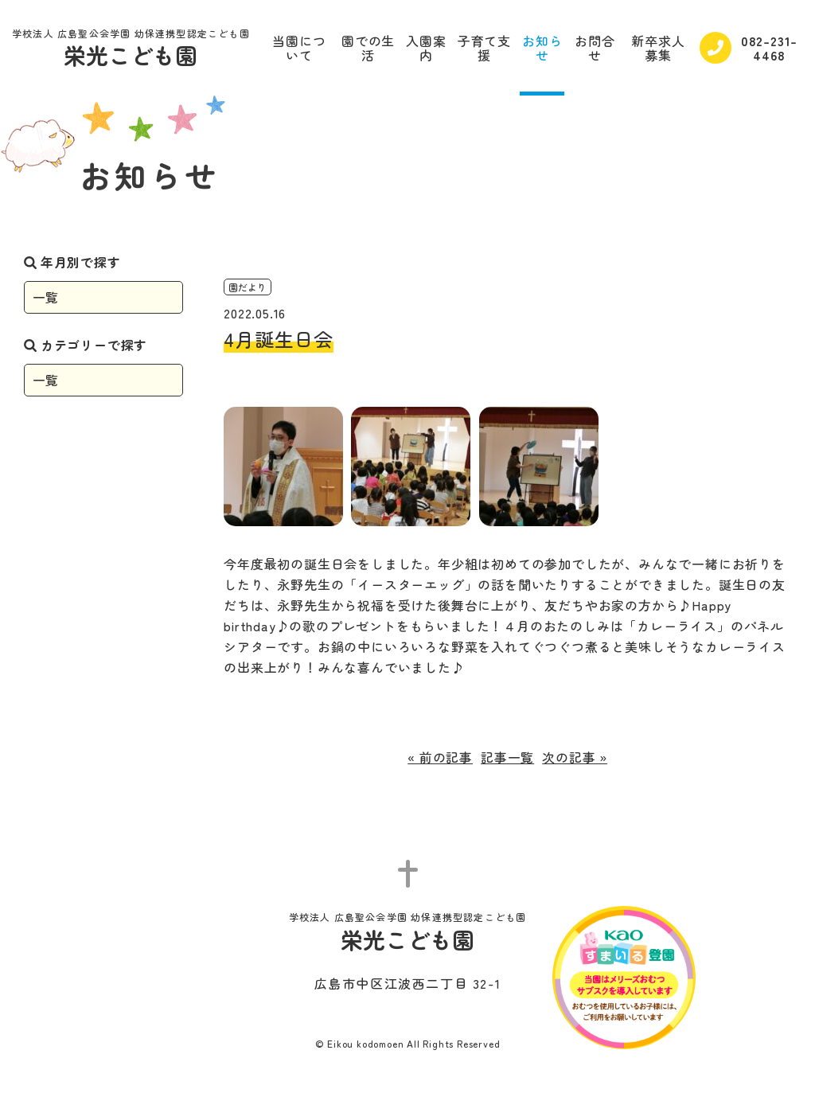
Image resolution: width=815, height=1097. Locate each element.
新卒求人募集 (657, 47)
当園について (299, 47)
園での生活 (368, 47)
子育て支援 (484, 47)
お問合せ (594, 47)
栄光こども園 (131, 50)
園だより (247, 287)
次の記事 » (574, 757)
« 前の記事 (440, 757)
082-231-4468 (748, 47)
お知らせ (542, 47)
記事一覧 (507, 757)
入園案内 (426, 47)
